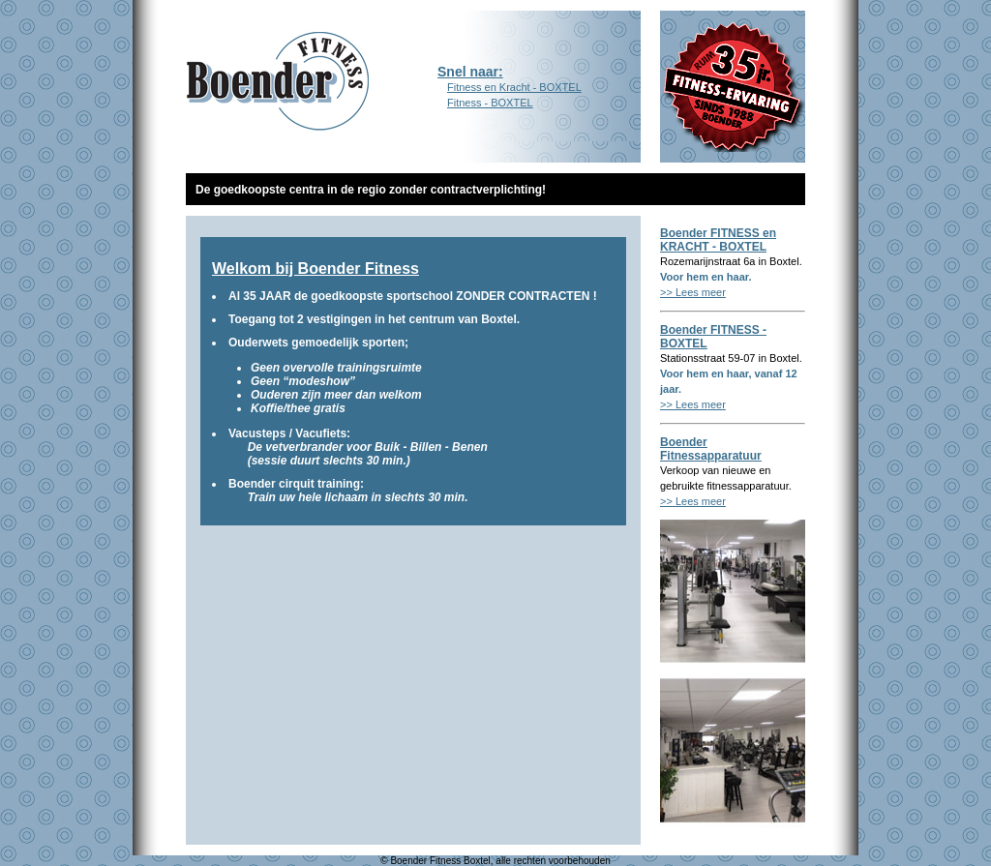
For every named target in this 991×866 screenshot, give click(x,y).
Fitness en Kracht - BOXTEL (514, 87)
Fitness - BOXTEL (485, 102)
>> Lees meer (693, 292)
